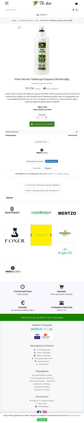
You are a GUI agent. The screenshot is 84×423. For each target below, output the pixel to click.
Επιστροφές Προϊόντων (42, 358)
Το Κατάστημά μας (42, 350)
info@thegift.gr (42, 406)
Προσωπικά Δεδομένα (42, 387)
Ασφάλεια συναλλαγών (42, 384)
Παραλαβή (36, 168)
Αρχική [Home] (14, 20)
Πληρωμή (47, 168)
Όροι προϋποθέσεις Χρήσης (42, 375)
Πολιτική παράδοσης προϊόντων (42, 378)
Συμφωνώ (42, 420)
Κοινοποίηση (52, 161)
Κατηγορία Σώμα (42, 142)
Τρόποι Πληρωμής (42, 353)
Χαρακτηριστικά (12, 132)
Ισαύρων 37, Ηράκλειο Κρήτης (58, 174)
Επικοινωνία (43, 364)
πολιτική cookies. (74, 415)
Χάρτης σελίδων (42, 361)
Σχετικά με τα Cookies (42, 390)
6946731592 (61, 310)
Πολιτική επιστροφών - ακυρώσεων (42, 381)
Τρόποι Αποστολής (42, 355)
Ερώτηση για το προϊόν (35, 161)
